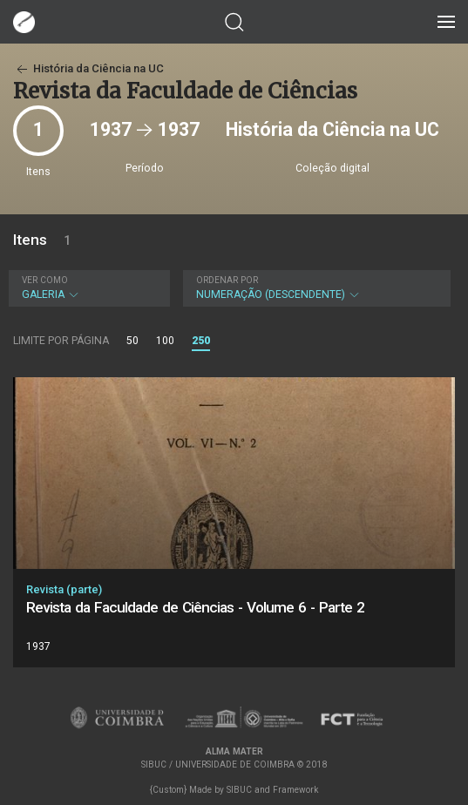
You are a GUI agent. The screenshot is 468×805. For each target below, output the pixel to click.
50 (132, 341)
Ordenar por (227, 280)
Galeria (87, 287)
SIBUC (239, 790)
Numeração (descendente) (314, 287)
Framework (295, 790)
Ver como (45, 280)
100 (165, 341)
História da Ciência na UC (88, 68)
